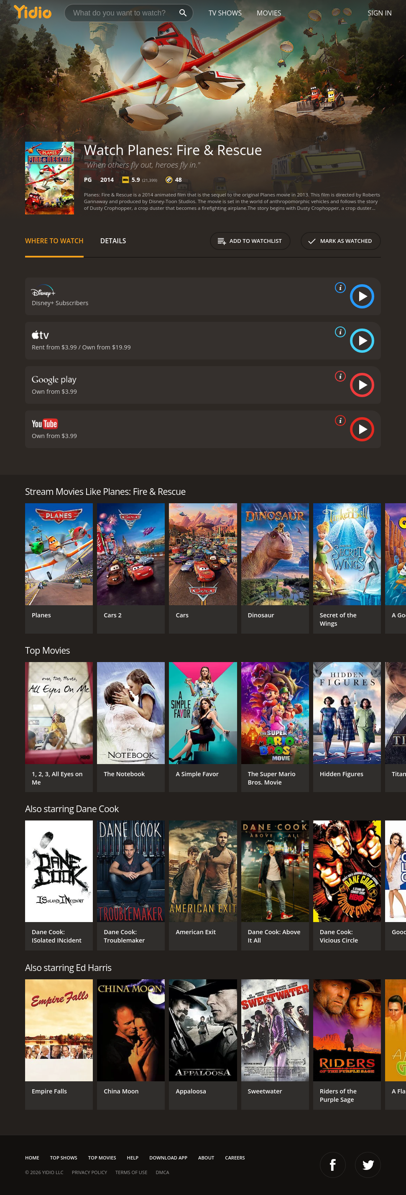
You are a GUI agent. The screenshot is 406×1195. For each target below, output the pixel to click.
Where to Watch (54, 240)
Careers (235, 1157)
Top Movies (102, 1157)
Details (113, 240)
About (206, 1157)
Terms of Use (131, 1172)
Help (133, 1157)
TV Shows (225, 13)
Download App (168, 1157)
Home (32, 1157)
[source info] (339, 287)
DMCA (162, 1172)
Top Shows (63, 1157)
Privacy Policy (89, 1172)
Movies (269, 13)
